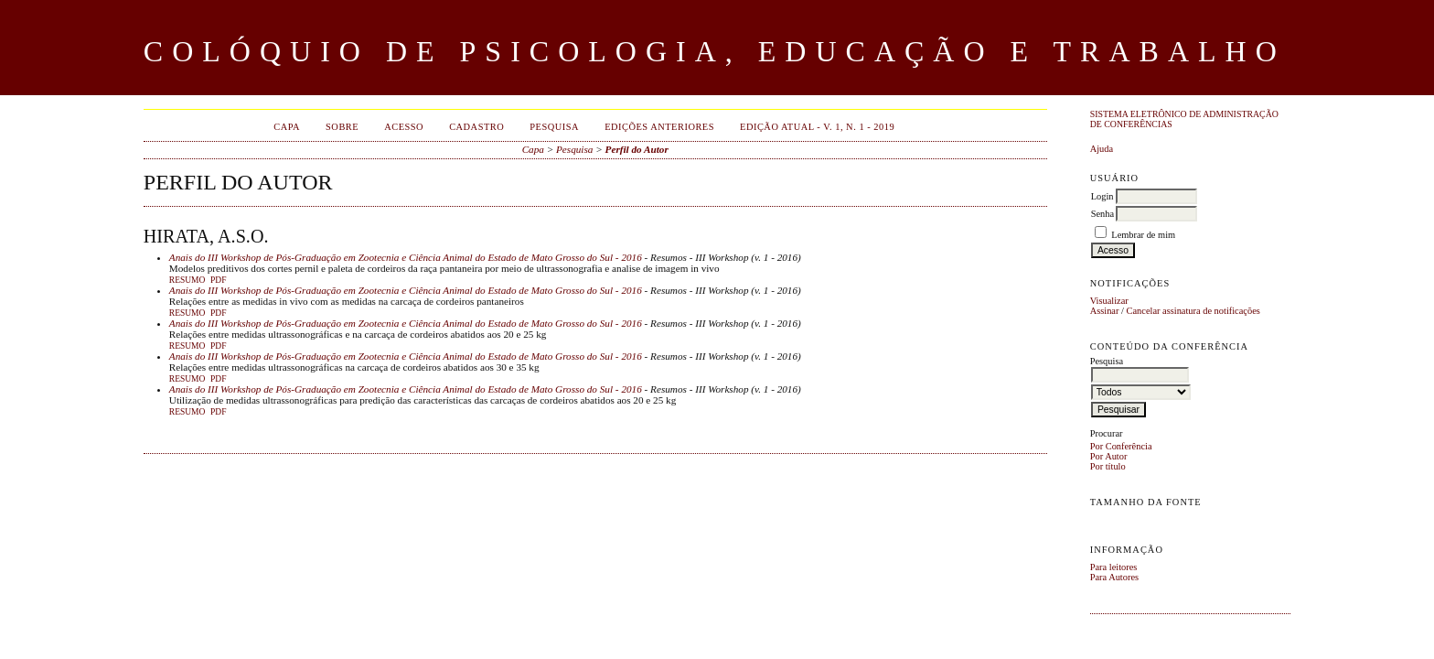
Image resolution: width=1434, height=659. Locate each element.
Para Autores (1114, 577)
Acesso (403, 127)
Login (1102, 196)
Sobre (342, 127)
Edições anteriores (659, 127)
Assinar (1104, 311)
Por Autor (1109, 456)
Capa (286, 127)
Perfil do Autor (637, 149)
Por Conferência (1121, 446)
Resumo (187, 280)
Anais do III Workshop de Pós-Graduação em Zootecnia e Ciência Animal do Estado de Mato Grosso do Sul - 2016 (405, 257)
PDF (218, 280)
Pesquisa (554, 127)
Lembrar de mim (1143, 235)
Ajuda (1101, 149)
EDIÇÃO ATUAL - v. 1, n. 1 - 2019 (817, 127)
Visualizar (1109, 301)
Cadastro (476, 127)
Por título (1108, 466)
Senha (1102, 214)
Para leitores (1114, 567)
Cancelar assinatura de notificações (1193, 311)
